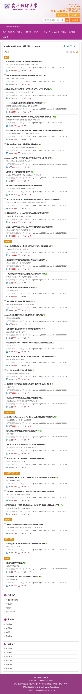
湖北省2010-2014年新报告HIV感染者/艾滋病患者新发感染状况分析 (30, 117)
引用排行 (9, 668)
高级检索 (75, 20)
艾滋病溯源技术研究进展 (15, 563)
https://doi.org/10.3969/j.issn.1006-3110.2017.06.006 (49, 136)
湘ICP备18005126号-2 (41, 677)
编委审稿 (9, 628)
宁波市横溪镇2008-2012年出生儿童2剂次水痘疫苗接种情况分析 (29, 343)
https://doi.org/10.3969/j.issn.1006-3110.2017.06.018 (49, 307)
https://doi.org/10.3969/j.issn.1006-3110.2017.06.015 (49, 266)
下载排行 (9, 664)
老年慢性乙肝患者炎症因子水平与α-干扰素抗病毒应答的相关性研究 (30, 491)
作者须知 (9, 604)
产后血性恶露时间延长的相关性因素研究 (20, 287)
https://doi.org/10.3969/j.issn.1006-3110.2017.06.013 (49, 233)
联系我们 (72, 32)
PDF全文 (23, 70)
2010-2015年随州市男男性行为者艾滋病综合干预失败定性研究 (28, 158)
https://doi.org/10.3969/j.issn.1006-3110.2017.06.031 (49, 497)
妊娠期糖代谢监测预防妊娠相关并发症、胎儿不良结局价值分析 (28, 384)
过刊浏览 (9, 656)
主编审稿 (9, 636)
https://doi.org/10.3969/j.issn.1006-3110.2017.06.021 (49, 349)
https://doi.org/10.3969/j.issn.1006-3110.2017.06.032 (49, 511)
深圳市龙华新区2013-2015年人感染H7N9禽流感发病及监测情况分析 (30, 417)
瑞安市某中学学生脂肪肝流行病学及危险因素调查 (24, 398)
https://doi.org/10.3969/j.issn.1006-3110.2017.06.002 (49, 81)
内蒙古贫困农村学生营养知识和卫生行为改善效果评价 (25, 544)
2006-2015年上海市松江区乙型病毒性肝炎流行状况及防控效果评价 (30, 356)
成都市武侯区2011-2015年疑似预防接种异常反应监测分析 (27, 213)
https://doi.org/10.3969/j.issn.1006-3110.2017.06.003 (49, 95)
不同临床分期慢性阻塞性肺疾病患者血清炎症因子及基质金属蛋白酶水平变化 (33, 505)
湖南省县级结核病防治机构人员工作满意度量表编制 (24, 524)
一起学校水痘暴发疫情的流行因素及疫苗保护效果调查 (25, 274)
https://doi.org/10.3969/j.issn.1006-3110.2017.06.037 (49, 583)
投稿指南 (27, 32)
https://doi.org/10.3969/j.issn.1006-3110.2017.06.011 (49, 205)
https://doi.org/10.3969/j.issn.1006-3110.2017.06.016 (49, 280)
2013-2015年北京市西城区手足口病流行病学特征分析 (25, 458)
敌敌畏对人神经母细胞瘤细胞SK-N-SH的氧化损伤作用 (25, 75)
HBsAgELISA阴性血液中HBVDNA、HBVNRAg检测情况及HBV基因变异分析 (34, 130)
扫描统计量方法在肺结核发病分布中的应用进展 (23, 577)
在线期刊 (37, 32)
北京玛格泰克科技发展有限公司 (44, 690)
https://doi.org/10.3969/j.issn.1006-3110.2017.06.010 (49, 192)
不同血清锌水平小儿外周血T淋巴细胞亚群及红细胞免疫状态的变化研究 (31, 478)
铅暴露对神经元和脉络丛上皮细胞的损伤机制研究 (24, 61)
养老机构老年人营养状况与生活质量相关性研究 (23, 144)
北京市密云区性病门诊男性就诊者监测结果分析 (23, 431)
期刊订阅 (46, 32)
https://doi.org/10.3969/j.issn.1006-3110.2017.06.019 (49, 321)
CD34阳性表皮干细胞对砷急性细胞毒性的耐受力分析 (25, 103)
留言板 (64, 32)
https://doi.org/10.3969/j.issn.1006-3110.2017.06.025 (49, 404)
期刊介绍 (11, 32)
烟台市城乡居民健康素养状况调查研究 (20, 301)
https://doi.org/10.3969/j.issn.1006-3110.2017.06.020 (49, 335)
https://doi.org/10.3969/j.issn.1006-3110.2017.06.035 (49, 550)
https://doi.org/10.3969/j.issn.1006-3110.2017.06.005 (49, 123)
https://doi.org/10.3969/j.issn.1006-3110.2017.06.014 (49, 252)
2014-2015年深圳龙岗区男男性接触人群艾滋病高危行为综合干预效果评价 (32, 199)
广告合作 (55, 32)
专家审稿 (9, 624)
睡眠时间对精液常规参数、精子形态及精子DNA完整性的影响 (28, 89)
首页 (4, 32)
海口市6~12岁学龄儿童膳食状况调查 (19, 370)
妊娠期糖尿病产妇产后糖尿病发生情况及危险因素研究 (25, 260)
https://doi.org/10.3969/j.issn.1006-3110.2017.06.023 (49, 376)
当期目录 (9, 648)
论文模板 (9, 608)
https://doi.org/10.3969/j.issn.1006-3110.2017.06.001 (49, 67)
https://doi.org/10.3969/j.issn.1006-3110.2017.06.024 (49, 390)
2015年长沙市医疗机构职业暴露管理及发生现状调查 (25, 315)
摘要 (10, 70)
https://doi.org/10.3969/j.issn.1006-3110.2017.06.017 (49, 293)
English (5, 37)
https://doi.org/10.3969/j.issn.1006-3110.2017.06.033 (49, 530)
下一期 (73, 46)
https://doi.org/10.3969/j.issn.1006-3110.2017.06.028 (49, 450)
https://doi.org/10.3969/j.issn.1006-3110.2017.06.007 (49, 150)
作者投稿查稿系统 (12, 600)
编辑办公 (9, 632)
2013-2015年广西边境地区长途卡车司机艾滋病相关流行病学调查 (29, 227)
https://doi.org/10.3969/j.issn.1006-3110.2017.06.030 (49, 483)
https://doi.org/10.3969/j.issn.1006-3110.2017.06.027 (49, 437)
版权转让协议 (10, 612)
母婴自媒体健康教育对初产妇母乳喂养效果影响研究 (24, 329)
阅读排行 (9, 660)
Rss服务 (74, 15)
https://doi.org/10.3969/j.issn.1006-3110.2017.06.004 (49, 109)
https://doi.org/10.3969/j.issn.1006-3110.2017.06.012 (49, 219)
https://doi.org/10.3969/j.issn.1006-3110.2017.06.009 (49, 178)
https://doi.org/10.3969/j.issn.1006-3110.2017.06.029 (49, 464)
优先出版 (9, 652)
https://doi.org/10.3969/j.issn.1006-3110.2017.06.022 (49, 362)
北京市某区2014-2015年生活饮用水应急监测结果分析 (25, 445)
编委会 (19, 32)
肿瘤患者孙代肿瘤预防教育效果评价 (19, 172)
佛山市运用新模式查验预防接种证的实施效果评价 (24, 186)
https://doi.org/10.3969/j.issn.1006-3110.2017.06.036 (49, 569)
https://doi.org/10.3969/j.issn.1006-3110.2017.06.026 (49, 423)
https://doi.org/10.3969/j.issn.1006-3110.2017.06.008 (49, 164)
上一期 (65, 46)
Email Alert (61, 15)
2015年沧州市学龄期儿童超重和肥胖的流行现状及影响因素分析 (29, 246)
